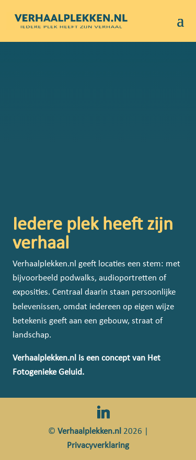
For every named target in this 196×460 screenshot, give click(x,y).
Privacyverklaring (98, 445)
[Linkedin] (103, 412)
